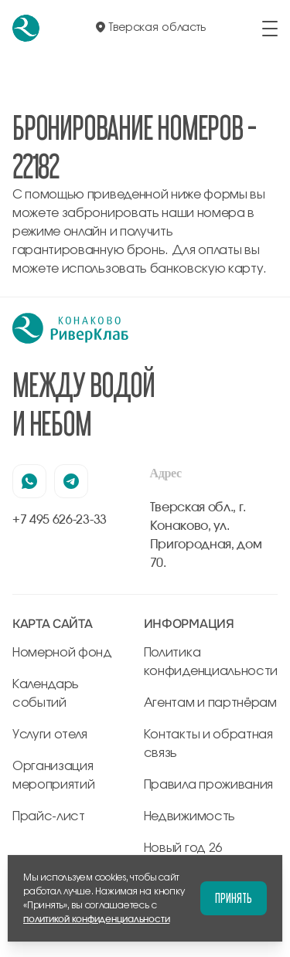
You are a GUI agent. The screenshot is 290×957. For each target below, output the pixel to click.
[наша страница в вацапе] (29, 481)
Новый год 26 (183, 848)
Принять (233, 898)
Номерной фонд (62, 652)
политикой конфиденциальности (96, 919)
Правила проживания (208, 785)
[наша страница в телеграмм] (71, 481)
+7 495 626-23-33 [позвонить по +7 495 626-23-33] (59, 520)
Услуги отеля (49, 734)
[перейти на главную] (25, 28)
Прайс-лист (48, 816)
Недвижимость (189, 816)
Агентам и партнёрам (210, 703)
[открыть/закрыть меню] (270, 28)
